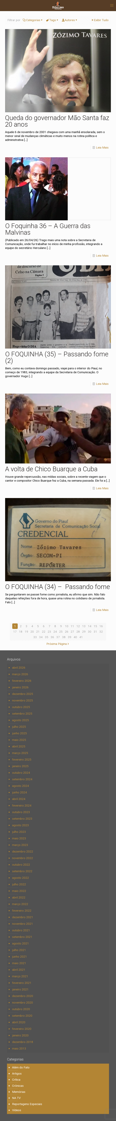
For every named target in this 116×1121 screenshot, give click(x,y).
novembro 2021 (22, 924)
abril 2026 (18, 667)
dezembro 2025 (22, 694)
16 (101, 626)
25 (61, 631)
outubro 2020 (21, 1009)
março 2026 (20, 674)
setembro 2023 (22, 818)
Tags (52, 20)
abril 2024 (18, 799)
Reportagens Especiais (27, 1104)
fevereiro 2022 (21, 910)
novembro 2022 (22, 858)
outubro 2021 (21, 930)
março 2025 (20, 753)
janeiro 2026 (20, 687)
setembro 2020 (22, 1015)
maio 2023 (19, 838)
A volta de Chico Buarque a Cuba (51, 469)
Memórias (18, 1092)
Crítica (16, 1079)
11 (72, 626)
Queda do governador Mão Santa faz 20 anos (57, 121)
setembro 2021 (22, 937)
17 (15, 631)
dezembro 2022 (22, 851)
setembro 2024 (22, 779)
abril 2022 (18, 897)
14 (89, 626)
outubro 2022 (21, 864)
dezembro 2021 (22, 917)
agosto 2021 (20, 943)
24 (55, 631)
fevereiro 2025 (21, 759)
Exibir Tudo (100, 20)
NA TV (16, 1098)
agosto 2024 (20, 786)
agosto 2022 (20, 878)
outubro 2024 (21, 772)
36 (52, 637)
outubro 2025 (21, 707)
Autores (70, 20)
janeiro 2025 (20, 766)
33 (35, 637)
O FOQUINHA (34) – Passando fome (57, 587)
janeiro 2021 (20, 989)
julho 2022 (19, 884)
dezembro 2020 (22, 996)
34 (41, 637)
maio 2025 (19, 740)
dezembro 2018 (22, 1042)
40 (75, 637)
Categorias (33, 20)
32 (101, 631)
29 (84, 631)
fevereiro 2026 (21, 681)
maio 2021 (19, 963)
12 (78, 626)
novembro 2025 (22, 700)
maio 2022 (19, 891)
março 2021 (20, 976)
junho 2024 (19, 792)
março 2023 (20, 845)
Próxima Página (58, 644)
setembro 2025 (22, 713)
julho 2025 (19, 727)
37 (58, 637)
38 (64, 637)
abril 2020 (18, 1022)
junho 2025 (19, 733)
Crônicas (18, 1086)
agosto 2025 (20, 720)
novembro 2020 (22, 1002)
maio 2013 (19, 1048)
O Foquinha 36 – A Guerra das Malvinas (47, 229)
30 (89, 631)
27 (72, 631)
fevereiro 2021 (21, 983)
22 (43, 631)
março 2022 (20, 904)
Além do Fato (21, 1067)
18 (20, 631)
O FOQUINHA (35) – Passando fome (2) (56, 357)
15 (95, 626)
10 (66, 626)
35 (46, 637)
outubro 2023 (21, 812)
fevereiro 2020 (21, 1029)
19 (26, 631)
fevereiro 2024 (21, 805)
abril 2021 (18, 970)
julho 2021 (19, 950)
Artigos (17, 1073)
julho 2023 (19, 832)
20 (32, 631)
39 (69, 637)
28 (78, 631)
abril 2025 (18, 746)
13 (84, 626)
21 (38, 631)
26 (66, 631)
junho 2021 (19, 956)
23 (49, 631)
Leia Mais (102, 147)
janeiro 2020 (20, 1035)
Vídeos (16, 1110)
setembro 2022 (22, 871)
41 (81, 637)
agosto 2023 (20, 825)
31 (95, 631)
